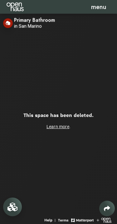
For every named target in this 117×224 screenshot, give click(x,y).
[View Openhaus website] (104, 220)
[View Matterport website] (82, 220)
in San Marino (28, 26)
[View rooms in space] (12, 207)
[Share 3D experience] (107, 208)
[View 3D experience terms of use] (64, 220)
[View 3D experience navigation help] (50, 220)
